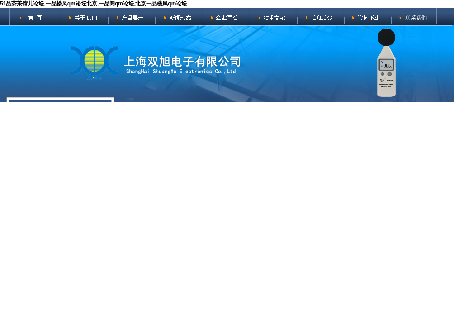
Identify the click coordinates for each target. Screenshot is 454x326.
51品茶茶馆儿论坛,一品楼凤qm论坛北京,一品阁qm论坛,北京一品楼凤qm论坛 (93, 3)
